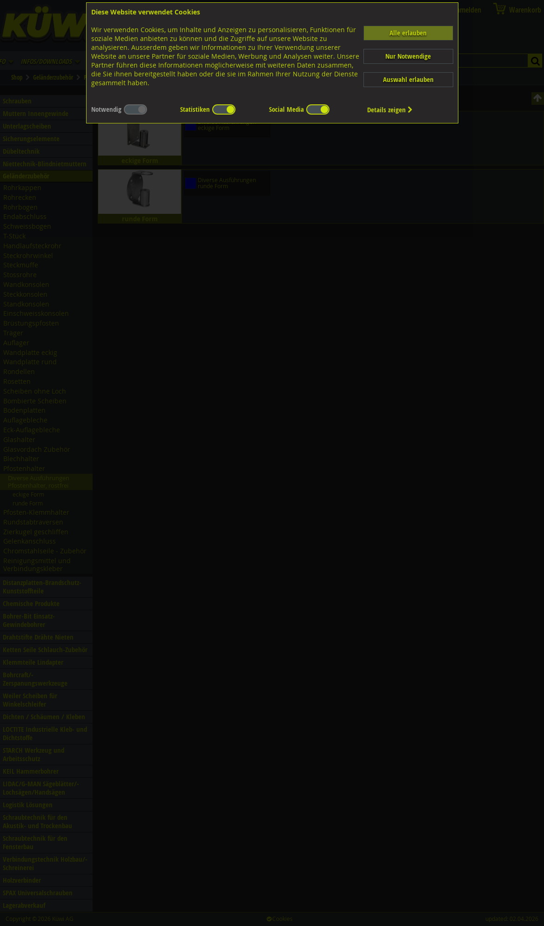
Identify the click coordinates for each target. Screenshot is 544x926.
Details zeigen (390, 110)
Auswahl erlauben (408, 79)
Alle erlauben (408, 33)
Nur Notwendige (408, 56)
